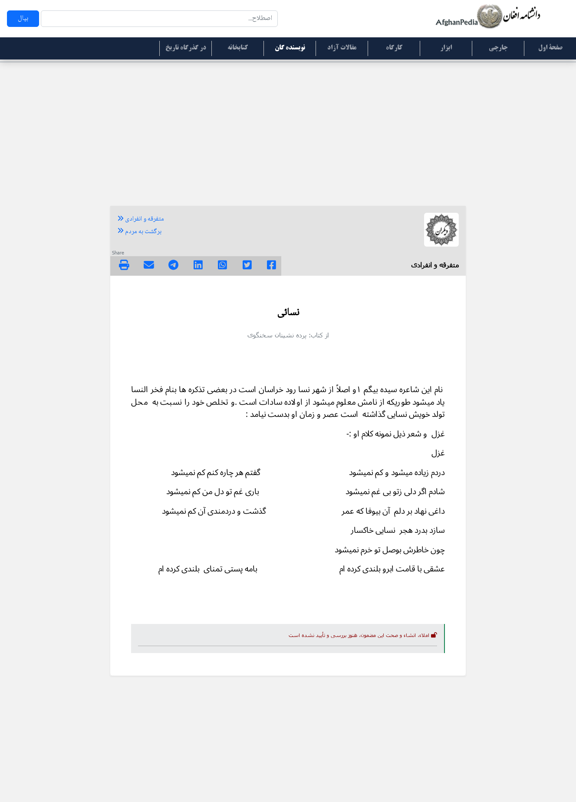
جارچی (498, 48)
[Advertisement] (288, 130)
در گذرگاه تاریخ (185, 48)
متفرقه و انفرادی (140, 219)
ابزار (446, 48)
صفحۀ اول (550, 48)
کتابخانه (237, 48)
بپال (23, 18)
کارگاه (394, 48)
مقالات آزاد (341, 48)
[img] (124, 265)
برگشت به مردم (139, 232)
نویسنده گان (290, 48)
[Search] (159, 18)
